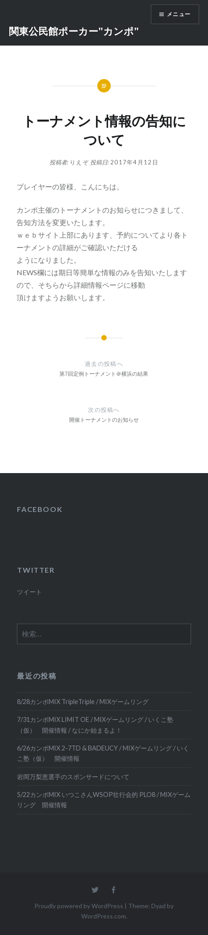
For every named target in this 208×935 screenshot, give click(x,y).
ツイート (29, 591)
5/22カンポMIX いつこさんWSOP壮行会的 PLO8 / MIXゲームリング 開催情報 (104, 800)
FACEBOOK (39, 509)
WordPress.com (103, 916)
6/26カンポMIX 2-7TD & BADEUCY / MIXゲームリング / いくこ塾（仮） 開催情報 (103, 753)
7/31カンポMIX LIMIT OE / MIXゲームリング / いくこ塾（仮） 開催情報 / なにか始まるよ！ (95, 725)
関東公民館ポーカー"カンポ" (74, 31)
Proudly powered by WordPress (78, 906)
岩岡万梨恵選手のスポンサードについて (73, 776)
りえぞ (79, 162)
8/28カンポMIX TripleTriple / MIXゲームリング (83, 701)
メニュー (179, 14)
